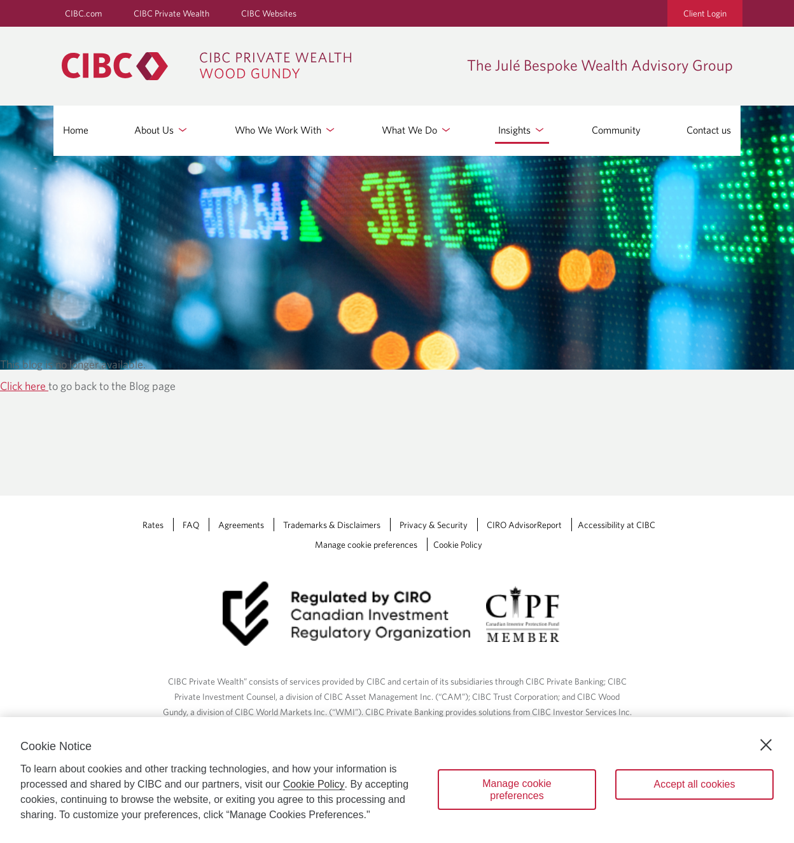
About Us (161, 130)
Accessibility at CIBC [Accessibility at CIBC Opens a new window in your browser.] (616, 525)
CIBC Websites (268, 13)
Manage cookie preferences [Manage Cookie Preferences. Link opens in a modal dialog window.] (366, 545)
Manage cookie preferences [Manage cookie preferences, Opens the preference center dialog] (517, 789)
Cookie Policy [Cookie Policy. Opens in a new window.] (314, 784)
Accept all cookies (694, 784)
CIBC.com (83, 13)
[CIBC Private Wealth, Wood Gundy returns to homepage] (213, 66)
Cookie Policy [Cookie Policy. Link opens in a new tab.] (457, 545)
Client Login (705, 13)
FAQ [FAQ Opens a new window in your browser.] (191, 525)
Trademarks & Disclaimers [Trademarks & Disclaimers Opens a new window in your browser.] (331, 525)
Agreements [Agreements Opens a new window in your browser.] (241, 525)
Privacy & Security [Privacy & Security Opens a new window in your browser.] (434, 525)
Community (616, 130)
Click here (24, 386)
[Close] (766, 745)
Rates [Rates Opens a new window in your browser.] (153, 525)
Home (75, 130)
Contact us (708, 130)
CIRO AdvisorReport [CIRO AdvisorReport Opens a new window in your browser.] (524, 525)
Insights (522, 130)
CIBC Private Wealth (171, 13)
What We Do (417, 130)
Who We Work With (286, 130)
